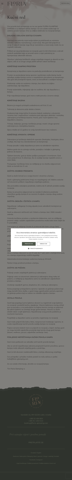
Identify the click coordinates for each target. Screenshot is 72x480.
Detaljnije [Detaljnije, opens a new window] (40, 239)
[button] (36, 248)
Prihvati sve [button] (29, 244)
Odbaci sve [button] (43, 244)
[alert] (36, 240)
